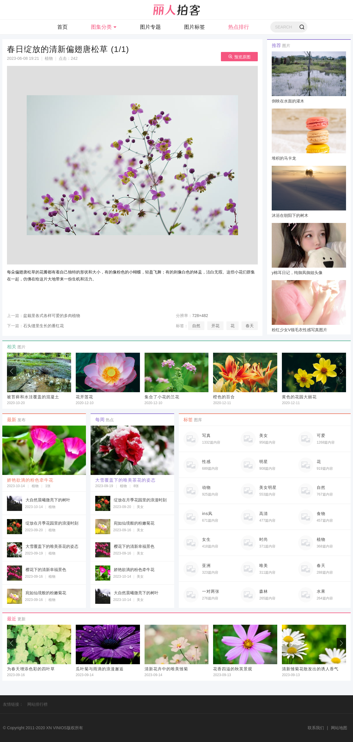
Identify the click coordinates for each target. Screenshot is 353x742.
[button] (341, 371)
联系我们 (316, 727)
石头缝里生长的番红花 (43, 325)
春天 (250, 325)
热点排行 (238, 27)
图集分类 (104, 27)
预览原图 (239, 56)
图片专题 (150, 27)
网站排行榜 (37, 704)
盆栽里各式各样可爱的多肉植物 (51, 315)
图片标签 (194, 27)
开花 (215, 325)
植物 (49, 58)
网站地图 (339, 727)
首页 (62, 27)
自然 (196, 325)
